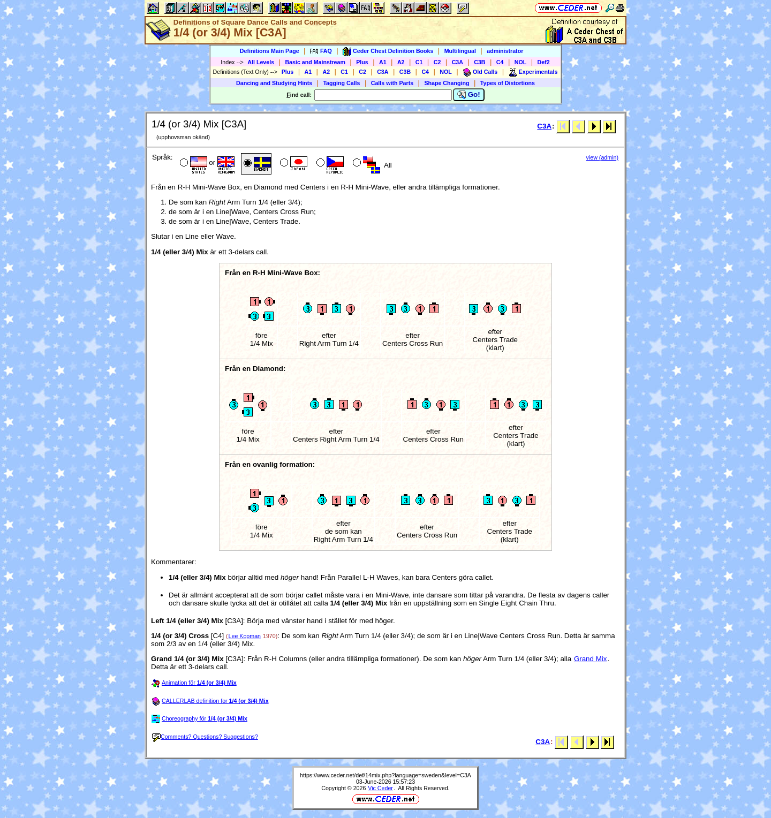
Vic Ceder (380, 788)
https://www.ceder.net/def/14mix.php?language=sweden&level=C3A (385, 775)
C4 (500, 62)
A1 (383, 62)
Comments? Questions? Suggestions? (205, 736)
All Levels (260, 62)
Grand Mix (590, 659)
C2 (437, 62)
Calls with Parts (392, 83)
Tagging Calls (341, 83)
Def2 (544, 62)
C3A (457, 62)
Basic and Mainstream (315, 62)
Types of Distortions (507, 83)
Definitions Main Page (269, 51)
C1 (419, 62)
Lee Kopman (245, 636)
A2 (401, 62)
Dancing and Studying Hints (274, 83)
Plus (362, 62)
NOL (521, 62)
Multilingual (460, 51)
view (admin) (602, 157)
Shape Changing (446, 83)
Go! (468, 94)
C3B (479, 62)
